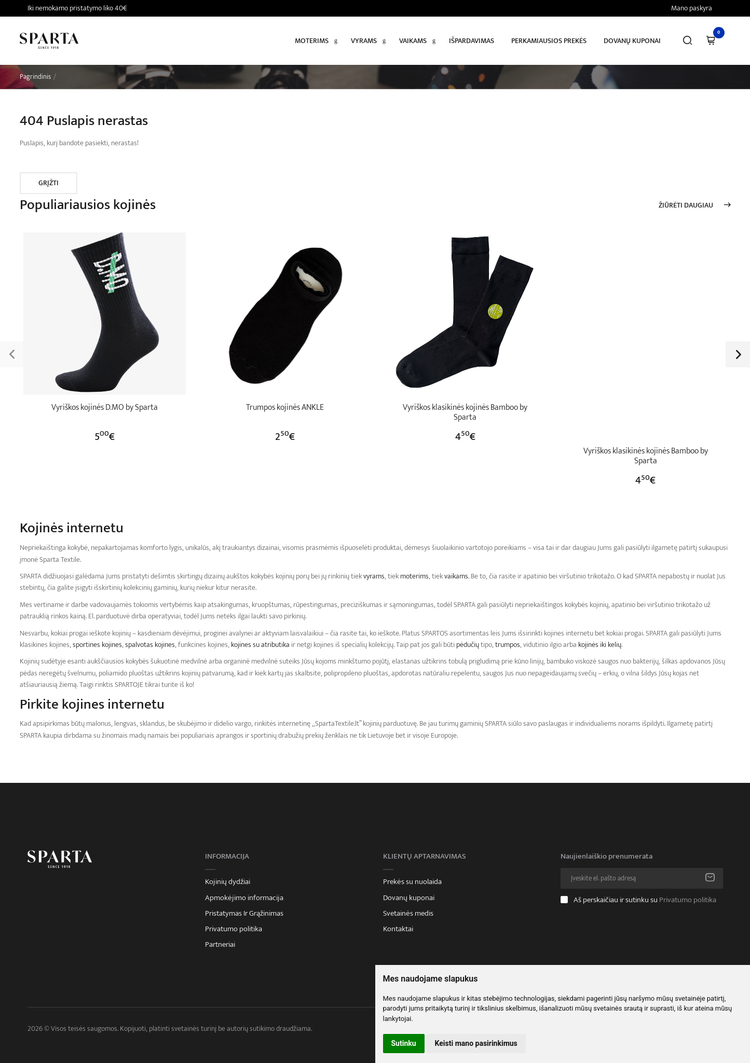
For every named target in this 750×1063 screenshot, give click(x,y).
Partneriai (220, 944)
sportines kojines (97, 645)
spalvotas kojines (150, 645)
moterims (414, 576)
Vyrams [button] (364, 41)
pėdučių (467, 645)
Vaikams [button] (413, 41)
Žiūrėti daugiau (686, 205)
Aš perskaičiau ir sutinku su (645, 900)
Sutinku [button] (403, 1043)
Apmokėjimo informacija (244, 898)
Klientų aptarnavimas (424, 856)
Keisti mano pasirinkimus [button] (476, 1043)
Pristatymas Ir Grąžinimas (244, 913)
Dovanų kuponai (632, 41)
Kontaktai (398, 929)
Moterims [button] (312, 41)
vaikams (456, 576)
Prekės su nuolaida (412, 882)
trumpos (507, 645)
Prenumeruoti (710, 878)
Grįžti (48, 183)
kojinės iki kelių (599, 645)
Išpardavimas (471, 41)
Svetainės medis (408, 913)
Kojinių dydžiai (227, 882)
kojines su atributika (260, 645)
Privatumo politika (233, 929)
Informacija (227, 856)
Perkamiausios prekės (549, 41)
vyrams (374, 576)
